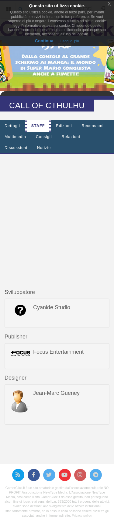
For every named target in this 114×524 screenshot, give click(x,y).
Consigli (44, 137)
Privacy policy (81, 515)
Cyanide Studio (51, 307)
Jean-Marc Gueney (56, 393)
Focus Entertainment (58, 352)
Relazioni (71, 137)
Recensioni (92, 126)
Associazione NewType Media (44, 492)
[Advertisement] (57, 215)
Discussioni (16, 148)
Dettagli (12, 126)
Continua (44, 40)
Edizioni (64, 126)
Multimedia (15, 137)
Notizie (44, 148)
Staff (38, 126)
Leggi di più (69, 41)
